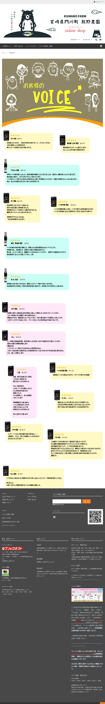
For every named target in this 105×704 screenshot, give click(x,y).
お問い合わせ (18, 46)
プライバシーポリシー (9, 522)
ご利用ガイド (6, 46)
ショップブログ (30, 46)
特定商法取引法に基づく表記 (11, 519)
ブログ (4, 510)
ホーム (4, 53)
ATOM (8, 516)
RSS (3, 516)
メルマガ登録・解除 (45, 46)
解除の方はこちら (58, 504)
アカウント (99, 2)
